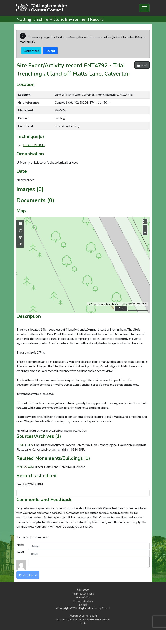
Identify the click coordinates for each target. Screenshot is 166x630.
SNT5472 (26, 445)
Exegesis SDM (89, 615)
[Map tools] (20, 244)
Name (20, 545)
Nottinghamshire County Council (92, 608)
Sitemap (83, 604)
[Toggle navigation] (144, 8)
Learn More (31, 50)
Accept (50, 50)
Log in (83, 623)
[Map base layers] (20, 230)
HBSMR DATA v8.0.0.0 (82, 619)
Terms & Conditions (83, 593)
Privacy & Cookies (83, 600)
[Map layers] (20, 223)
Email (20, 552)
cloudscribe (103, 619)
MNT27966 (24, 467)
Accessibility (83, 597)
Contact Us (83, 589)
